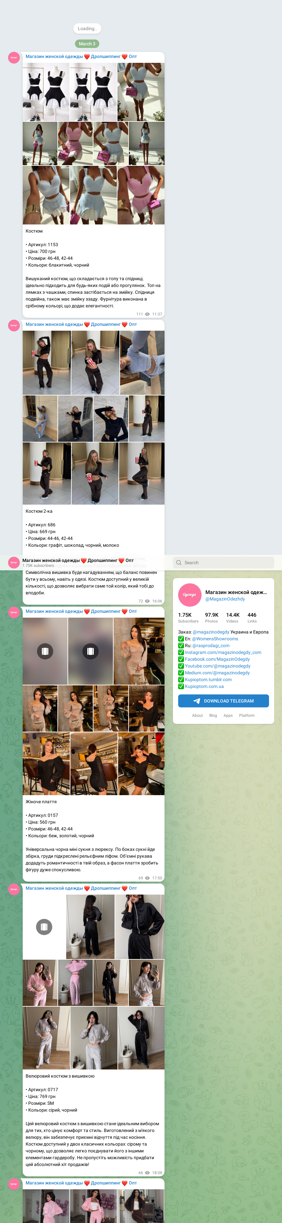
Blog (213, 160)
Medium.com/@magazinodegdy (217, 117)
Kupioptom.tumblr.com (208, 124)
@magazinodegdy (211, 77)
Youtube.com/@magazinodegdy (218, 111)
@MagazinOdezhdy (225, 44)
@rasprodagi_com (210, 90)
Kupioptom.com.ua (204, 131)
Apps (228, 160)
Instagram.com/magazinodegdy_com (223, 97)
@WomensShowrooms (215, 83)
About (197, 160)
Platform (247, 160)
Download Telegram (223, 146)
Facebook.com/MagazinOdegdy (217, 104)
